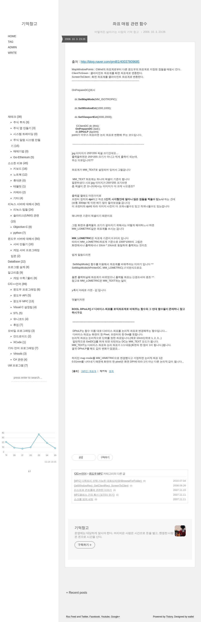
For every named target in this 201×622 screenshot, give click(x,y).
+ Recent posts (76, 592)
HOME (12, 36)
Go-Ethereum (23, 157)
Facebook (95, 616)
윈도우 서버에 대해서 (24, 238)
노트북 (20, 174)
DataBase (17, 261)
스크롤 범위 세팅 (83, 499)
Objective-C (22, 226)
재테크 (15, 116)
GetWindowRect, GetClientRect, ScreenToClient (101, 485)
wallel (191, 616)
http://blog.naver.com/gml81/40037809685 (110, 61)
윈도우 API (22, 295)
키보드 (20, 168)
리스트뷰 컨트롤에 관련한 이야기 (93, 490)
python (19, 232)
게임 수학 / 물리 (25, 278)
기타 (18, 198)
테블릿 (19, 186)
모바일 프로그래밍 (21, 330)
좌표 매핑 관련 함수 (130, 23)
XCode (19, 342)
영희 (111, 371)
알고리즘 (15, 272)
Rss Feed (71, 616)
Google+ (115, 616)
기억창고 (29, 23)
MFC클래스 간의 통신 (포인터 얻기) (94, 494)
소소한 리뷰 (18, 163)
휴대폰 (19, 180)
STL (17, 313)
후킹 (18, 324)
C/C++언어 (17, 284)
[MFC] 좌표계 (88, 371)
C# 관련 (20, 359)
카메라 (19, 192)
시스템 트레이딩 (25, 134)
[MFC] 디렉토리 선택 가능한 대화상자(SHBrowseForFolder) (108, 480)
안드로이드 (22, 336)
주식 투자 (21, 122)
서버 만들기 (23, 244)
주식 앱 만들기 (24, 128)
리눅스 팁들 (23, 209)
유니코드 (20, 319)
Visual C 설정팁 (25, 307)
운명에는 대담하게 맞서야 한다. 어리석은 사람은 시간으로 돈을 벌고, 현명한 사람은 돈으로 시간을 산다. (124, 534)
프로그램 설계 (18, 267)
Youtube (105, 616)
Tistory (169, 616)
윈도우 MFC (23, 301)
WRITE (12, 52)
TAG (10, 41)
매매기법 (20, 151)
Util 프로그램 (18, 365)
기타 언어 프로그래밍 (23, 348)
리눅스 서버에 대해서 (24, 204)
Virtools (19, 353)
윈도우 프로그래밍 (26, 289)
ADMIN (12, 47)
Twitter (84, 616)
